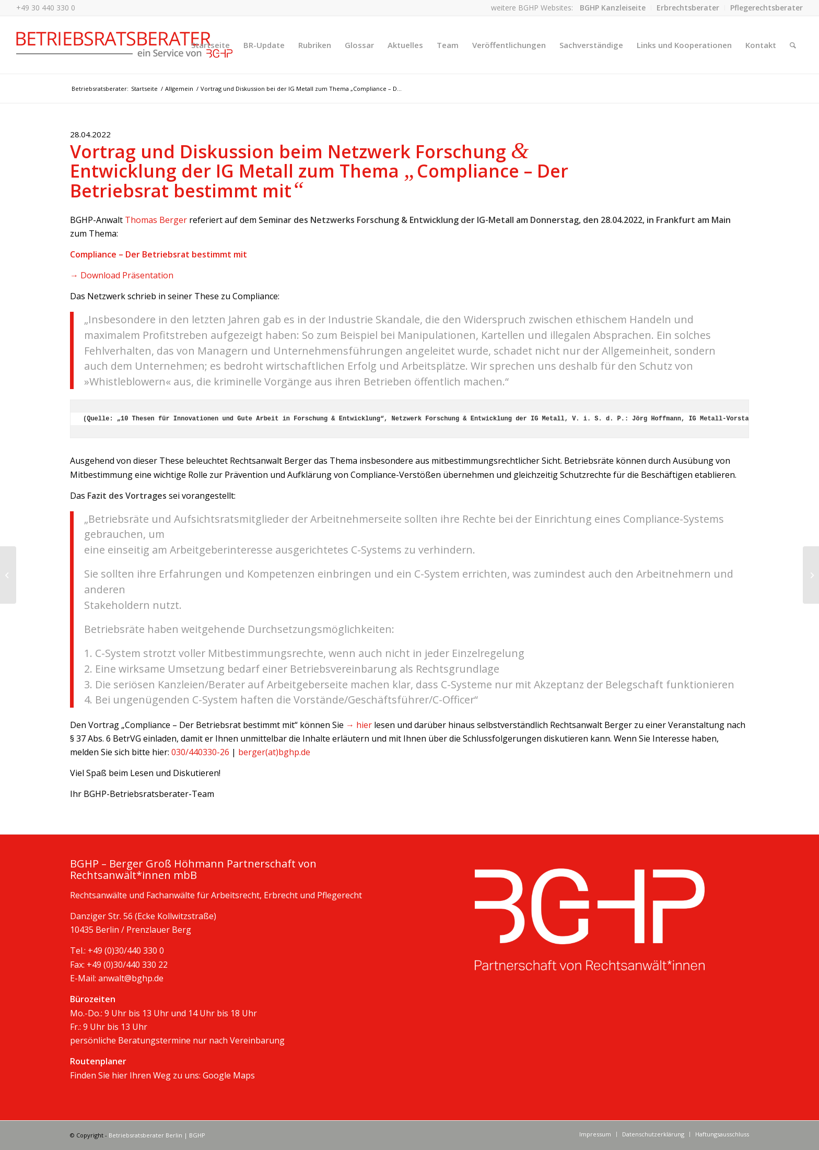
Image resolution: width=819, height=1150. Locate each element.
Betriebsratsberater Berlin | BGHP (157, 1135)
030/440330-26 (200, 752)
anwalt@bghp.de (130, 978)
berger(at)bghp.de (274, 752)
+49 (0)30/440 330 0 (126, 950)
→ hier (359, 725)
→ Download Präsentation (121, 275)
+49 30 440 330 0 (45, 8)
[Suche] (793, 45)
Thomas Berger (156, 220)
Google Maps (229, 1075)
